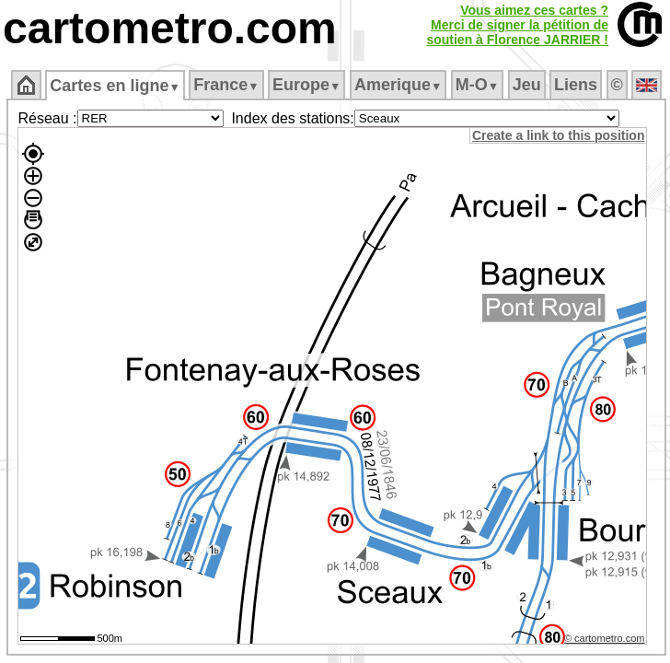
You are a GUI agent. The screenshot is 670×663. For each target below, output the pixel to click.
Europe (306, 85)
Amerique (398, 85)
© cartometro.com (604, 638)
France (226, 85)
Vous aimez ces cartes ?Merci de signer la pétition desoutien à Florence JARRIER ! (517, 25)
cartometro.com (170, 28)
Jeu (527, 85)
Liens (575, 85)
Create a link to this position (558, 135)
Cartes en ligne (114, 85)
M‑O (477, 85)
